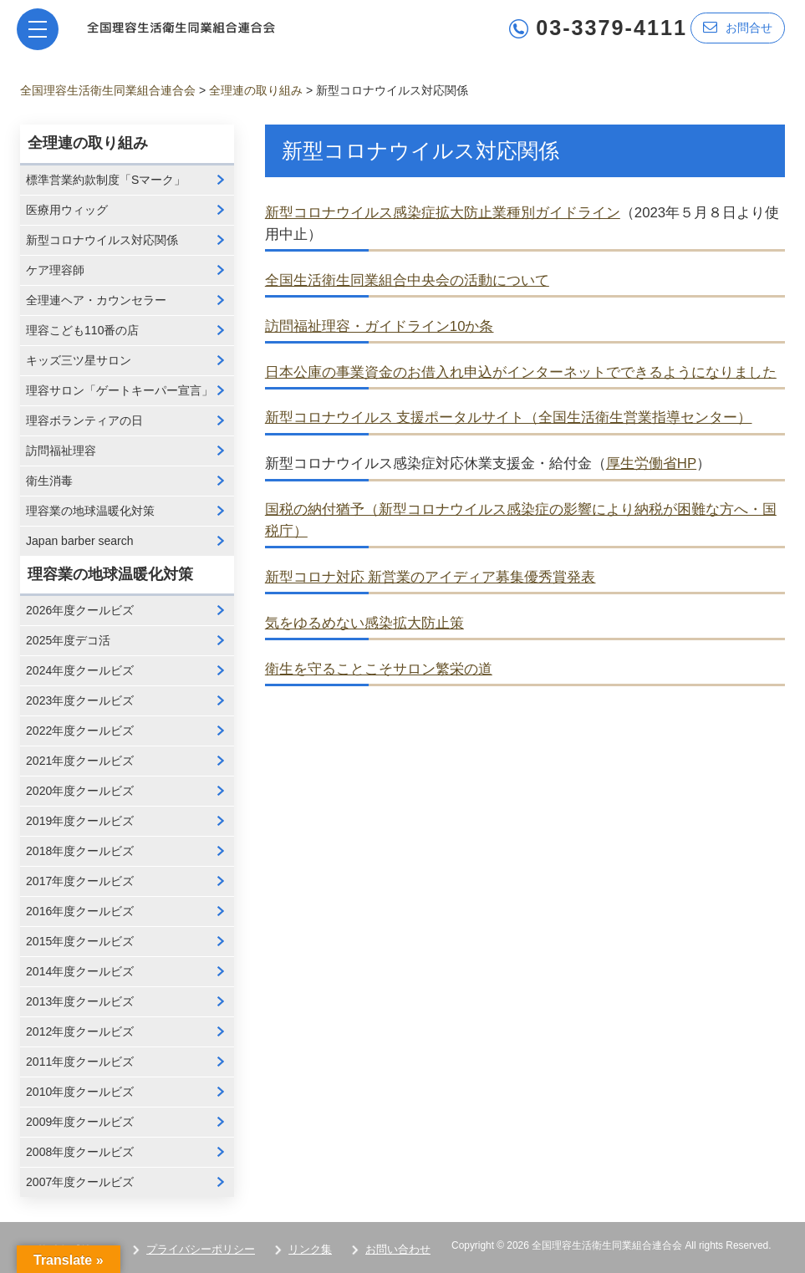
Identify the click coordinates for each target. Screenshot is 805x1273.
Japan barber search (79, 540)
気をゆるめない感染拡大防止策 (364, 623)
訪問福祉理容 (61, 450)
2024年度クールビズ (80, 670)
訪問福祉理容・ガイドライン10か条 (379, 326)
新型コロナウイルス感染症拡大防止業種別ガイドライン (442, 213)
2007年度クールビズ (80, 1182)
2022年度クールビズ (80, 730)
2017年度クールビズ (80, 881)
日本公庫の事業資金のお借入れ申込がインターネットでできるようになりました (521, 372)
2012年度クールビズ (80, 1031)
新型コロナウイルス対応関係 (102, 240)
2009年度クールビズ (80, 1121)
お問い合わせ (398, 1249)
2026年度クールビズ (80, 610)
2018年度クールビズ (80, 851)
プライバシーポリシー (200, 1249)
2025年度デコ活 (68, 640)
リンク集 (310, 1249)
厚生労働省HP (651, 463)
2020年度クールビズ (80, 790)
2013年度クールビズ (80, 1001)
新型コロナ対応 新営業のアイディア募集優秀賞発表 (430, 577)
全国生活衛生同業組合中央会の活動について (407, 280)
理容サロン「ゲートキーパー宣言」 (119, 390)
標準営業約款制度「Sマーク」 (106, 179)
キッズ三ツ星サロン (78, 360)
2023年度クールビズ (80, 700)
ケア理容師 (55, 270)
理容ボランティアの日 (84, 420)
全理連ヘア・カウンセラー (96, 300)
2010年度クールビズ (80, 1091)
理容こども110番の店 (82, 330)
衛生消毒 (49, 480)
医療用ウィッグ (67, 209)
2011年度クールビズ (80, 1061)
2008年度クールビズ (80, 1151)
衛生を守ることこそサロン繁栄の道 (378, 669)
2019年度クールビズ (80, 820)
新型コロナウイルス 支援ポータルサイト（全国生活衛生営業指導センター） (508, 417)
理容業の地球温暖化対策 (90, 510)
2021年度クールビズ (80, 760)
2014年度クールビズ (80, 971)
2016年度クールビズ (80, 911)
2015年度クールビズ (80, 941)
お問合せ (737, 27)
